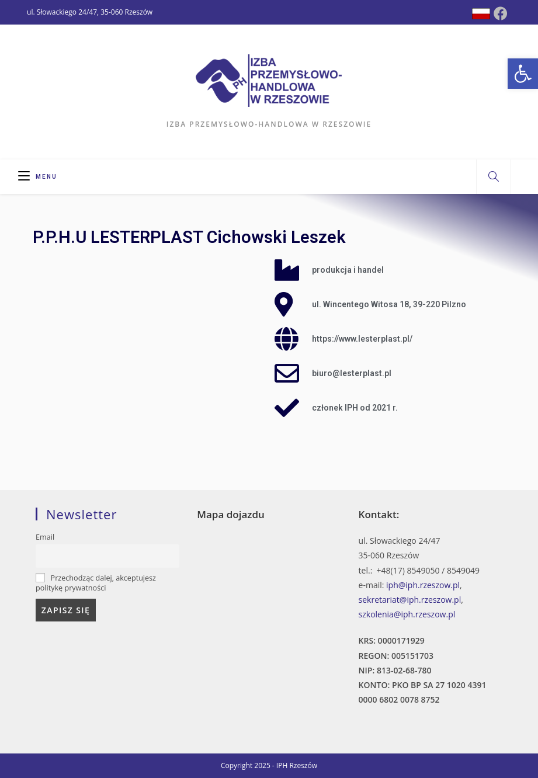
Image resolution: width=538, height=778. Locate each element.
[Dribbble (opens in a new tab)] (481, 13)
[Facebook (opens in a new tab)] (500, 13)
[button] (523, 73)
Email (45, 537)
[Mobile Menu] (37, 176)
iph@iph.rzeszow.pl (423, 585)
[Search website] (493, 177)
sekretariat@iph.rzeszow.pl (410, 599)
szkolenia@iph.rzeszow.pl (407, 614)
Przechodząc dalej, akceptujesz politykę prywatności (96, 583)
